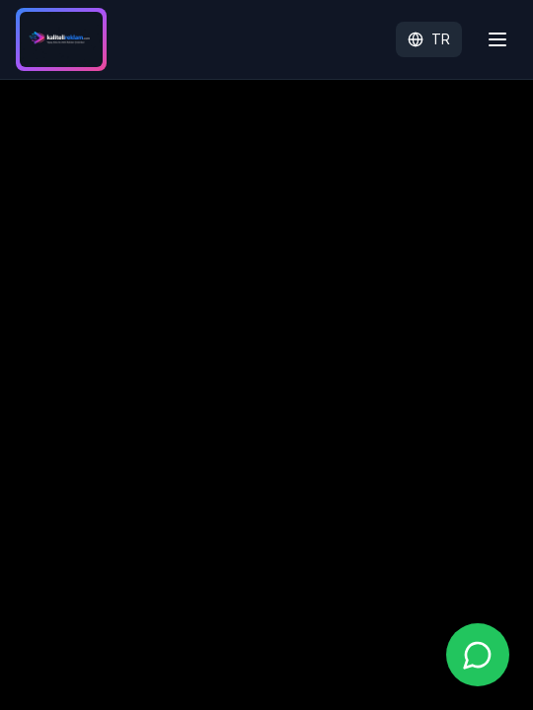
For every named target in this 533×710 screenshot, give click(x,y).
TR (429, 39)
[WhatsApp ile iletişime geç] (477, 654)
